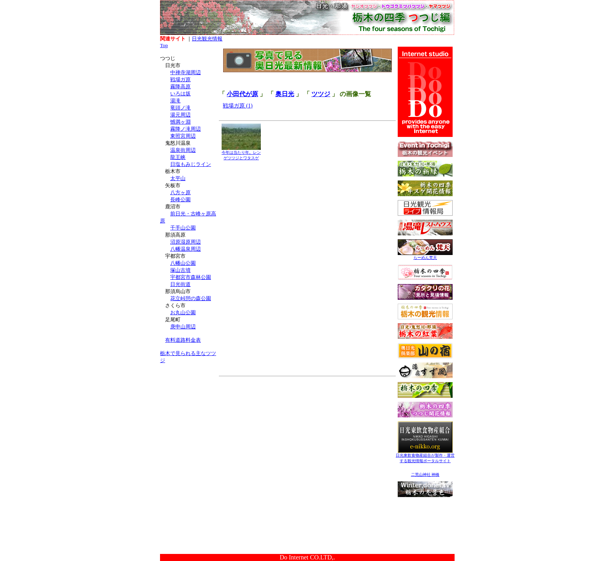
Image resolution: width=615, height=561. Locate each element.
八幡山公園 (183, 263)
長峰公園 (180, 199)
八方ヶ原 (180, 192)
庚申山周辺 (183, 327)
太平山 (178, 178)
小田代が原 (242, 94)
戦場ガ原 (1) (238, 106)
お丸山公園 (183, 312)
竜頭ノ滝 (180, 108)
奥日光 (284, 94)
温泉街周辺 (183, 150)
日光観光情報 (207, 39)
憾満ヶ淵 (180, 122)
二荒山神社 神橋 (425, 474)
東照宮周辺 (183, 136)
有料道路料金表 (183, 340)
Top (164, 45)
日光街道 (180, 284)
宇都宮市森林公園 (190, 277)
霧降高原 (180, 86)
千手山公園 (183, 228)
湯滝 (175, 101)
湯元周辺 (180, 115)
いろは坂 (180, 94)
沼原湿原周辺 (185, 242)
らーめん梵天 (425, 255)
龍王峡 (178, 157)
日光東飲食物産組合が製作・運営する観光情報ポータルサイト (425, 456)
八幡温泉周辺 (185, 249)
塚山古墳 (180, 270)
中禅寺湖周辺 (185, 72)
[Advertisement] (189, 419)
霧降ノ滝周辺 (185, 129)
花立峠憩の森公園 (190, 298)
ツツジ (320, 94)
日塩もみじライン (190, 164)
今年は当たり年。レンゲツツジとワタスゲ (241, 153)
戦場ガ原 (180, 79)
